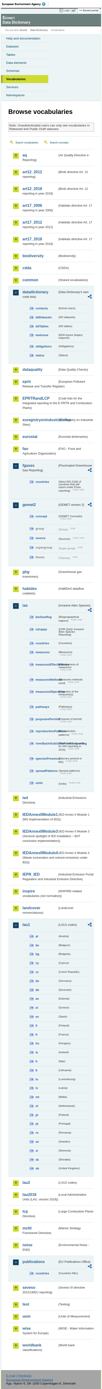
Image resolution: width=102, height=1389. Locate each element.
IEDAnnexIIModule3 (40, 831)
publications (33, 1262)
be (37, 945)
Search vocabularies (26, 142)
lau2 (26, 1183)
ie (36, 1052)
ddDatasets (43, 317)
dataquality (32, 370)
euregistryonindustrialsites (40, 420)
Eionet (23, 30)
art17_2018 (32, 239)
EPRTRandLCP (36, 398)
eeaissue (41, 335)
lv (36, 1088)
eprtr (26, 382)
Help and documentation (23, 38)
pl (36, 1115)
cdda (26, 268)
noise (27, 1245)
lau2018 (29, 1195)
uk (37, 1168)
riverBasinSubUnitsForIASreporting (46, 743)
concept (41, 516)
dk (37, 990)
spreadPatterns (46, 771)
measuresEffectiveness (46, 664)
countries (42, 482)
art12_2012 (32, 172)
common (30, 280)
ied (25, 798)
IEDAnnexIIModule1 (40, 815)
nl (36, 1106)
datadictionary (35, 292)
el (36, 1007)
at (36, 936)
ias (25, 605)
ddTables (42, 326)
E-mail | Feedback (18, 1375)
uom (26, 1316)
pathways (42, 707)
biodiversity (33, 256)
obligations (43, 346)
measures (42, 652)
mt (37, 1097)
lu (36, 1079)
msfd (26, 1228)
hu (37, 1043)
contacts (41, 308)
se (37, 1141)
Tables (10, 54)
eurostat (29, 437)
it (36, 1061)
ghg (25, 572)
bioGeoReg (43, 617)
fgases (28, 465)
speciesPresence (46, 758)
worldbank (31, 1345)
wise (26, 1328)
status (39, 355)
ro (37, 1132)
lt (36, 1070)
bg (37, 954)
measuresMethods (46, 679)
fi (36, 1025)
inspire (28, 891)
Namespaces (15, 95)
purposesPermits (46, 719)
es (37, 1016)
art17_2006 (32, 205)
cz (37, 972)
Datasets (12, 46)
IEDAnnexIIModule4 (40, 853)
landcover (31, 908)
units (39, 783)
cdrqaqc (41, 629)
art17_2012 (32, 222)
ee (37, 998)
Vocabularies (16, 79)
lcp (25, 1211)
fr (36, 1034)
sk (37, 1159)
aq (24, 155)
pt (36, 1123)
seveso (28, 1287)
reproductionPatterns (46, 731)
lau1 (26, 925)
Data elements (16, 63)
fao (25, 449)
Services (12, 87)
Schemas (12, 71)
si (36, 1150)
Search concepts (59, 142)
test (25, 1304)
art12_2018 (32, 189)
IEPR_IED (31, 874)
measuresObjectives (46, 691)
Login (67, 10)
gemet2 (29, 505)
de (37, 981)
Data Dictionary (39, 30)
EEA (25, 4)
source (40, 538)
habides (29, 589)
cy (37, 963)
